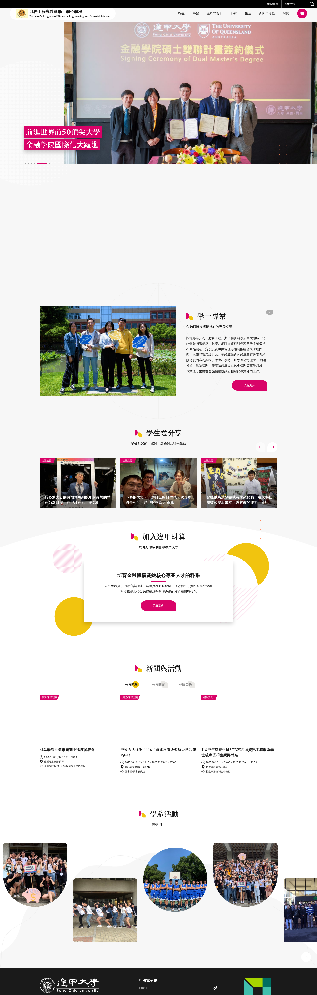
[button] (25, 163)
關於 (286, 13)
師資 (234, 13)
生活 (248, 13)
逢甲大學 (290, 4)
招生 (181, 13)
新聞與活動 (267, 13)
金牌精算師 (215, 13)
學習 (196, 13)
